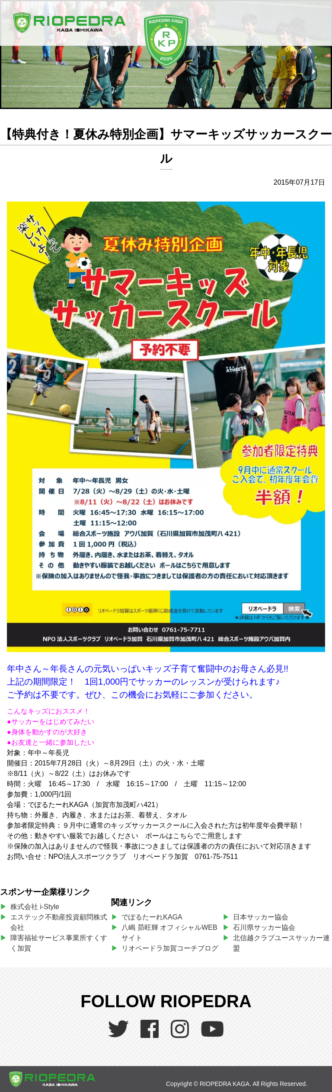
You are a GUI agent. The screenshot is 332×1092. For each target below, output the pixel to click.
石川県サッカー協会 (264, 927)
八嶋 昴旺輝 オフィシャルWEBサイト (169, 932)
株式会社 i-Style (34, 906)
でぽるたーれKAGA (151, 917)
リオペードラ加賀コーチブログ (169, 948)
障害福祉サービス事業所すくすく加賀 (58, 943)
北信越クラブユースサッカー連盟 (281, 943)
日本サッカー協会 (260, 917)
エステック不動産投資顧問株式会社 (58, 922)
